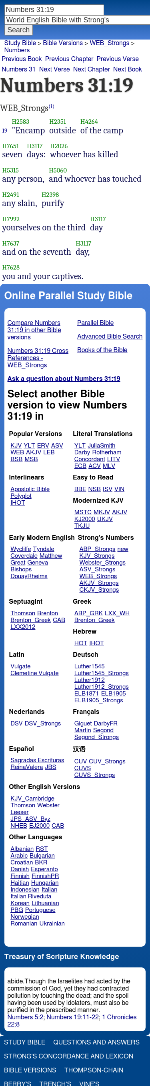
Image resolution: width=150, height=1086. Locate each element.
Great (17, 563)
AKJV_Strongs (98, 583)
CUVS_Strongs (94, 775)
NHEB (18, 826)
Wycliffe (20, 549)
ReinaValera (26, 767)
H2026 (59, 146)
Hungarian (45, 883)
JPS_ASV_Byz (30, 819)
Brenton (47, 613)
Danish (19, 869)
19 (5, 130)
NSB (94, 489)
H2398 (50, 194)
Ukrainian (52, 924)
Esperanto (44, 869)
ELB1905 (113, 694)
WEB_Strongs (98, 576)
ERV (43, 446)
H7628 (11, 267)
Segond (103, 730)
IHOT (17, 503)
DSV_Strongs (43, 724)
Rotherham (106, 453)
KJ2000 (84, 519)
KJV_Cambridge (32, 799)
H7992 (11, 219)
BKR (41, 863)
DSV (16, 724)
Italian (50, 890)
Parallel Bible (95, 323)
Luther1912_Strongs (101, 687)
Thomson (22, 613)
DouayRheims (29, 576)
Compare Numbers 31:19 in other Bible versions (34, 330)
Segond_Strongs (96, 737)
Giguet (83, 724)
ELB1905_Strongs (98, 701)
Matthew (51, 556)
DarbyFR (106, 724)
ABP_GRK (88, 613)
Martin (82, 730)
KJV (16, 446)
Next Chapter (91, 69)
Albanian (22, 849)
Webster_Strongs (102, 563)
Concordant (89, 459)
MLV (109, 466)
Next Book (127, 69)
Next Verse (54, 69)
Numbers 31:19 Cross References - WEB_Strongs (38, 358)
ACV (94, 466)
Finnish (20, 876)
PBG (16, 910)
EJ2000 (39, 826)
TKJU (82, 526)
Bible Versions (63, 43)
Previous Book (22, 59)
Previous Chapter (69, 59)
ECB (80, 466)
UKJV (105, 519)
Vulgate (20, 667)
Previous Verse (118, 59)
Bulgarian (42, 856)
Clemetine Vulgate (34, 673)
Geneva (37, 563)
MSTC (83, 512)
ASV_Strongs (97, 570)
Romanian (23, 924)
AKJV (33, 453)
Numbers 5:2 (26, 1017)
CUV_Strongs (107, 762)
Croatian (21, 863)
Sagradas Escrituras (37, 760)
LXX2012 (22, 627)
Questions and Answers (96, 1042)
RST (42, 849)
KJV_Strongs (96, 556)
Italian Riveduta (30, 897)
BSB (16, 459)
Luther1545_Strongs (101, 673)
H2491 (10, 194)
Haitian (19, 883)
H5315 (10, 170)
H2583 (20, 121)
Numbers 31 (19, 69)
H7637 (11, 243)
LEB (48, 453)
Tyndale (43, 549)
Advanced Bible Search (109, 336)
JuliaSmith (101, 446)
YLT (29, 446)
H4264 (89, 121)
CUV (80, 762)
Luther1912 (89, 680)
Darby (82, 453)
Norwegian (24, 917)
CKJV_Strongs (99, 590)
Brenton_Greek (30, 620)
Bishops (21, 570)
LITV (113, 459)
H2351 (57, 121)
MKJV (102, 512)
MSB (31, 459)
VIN (119, 489)
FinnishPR (45, 876)
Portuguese (40, 910)
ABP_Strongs (97, 549)
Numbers (17, 50)
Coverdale (24, 556)
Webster (48, 806)
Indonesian (25, 890)
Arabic (19, 856)
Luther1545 (89, 667)
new (123, 549)
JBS (50, 767)
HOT (80, 643)
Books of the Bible (102, 350)
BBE (80, 489)
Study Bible (20, 43)
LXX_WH (117, 613)
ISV (107, 489)
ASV (57, 446)
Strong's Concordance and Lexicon (68, 1056)
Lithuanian (45, 903)
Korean (20, 903)
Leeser (19, 812)
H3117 (35, 146)
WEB (17, 453)
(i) (51, 106)
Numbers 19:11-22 (72, 1017)
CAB (59, 620)
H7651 (10, 146)
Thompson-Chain (94, 1070)
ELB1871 (86, 694)
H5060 (58, 170)
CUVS (82, 768)
